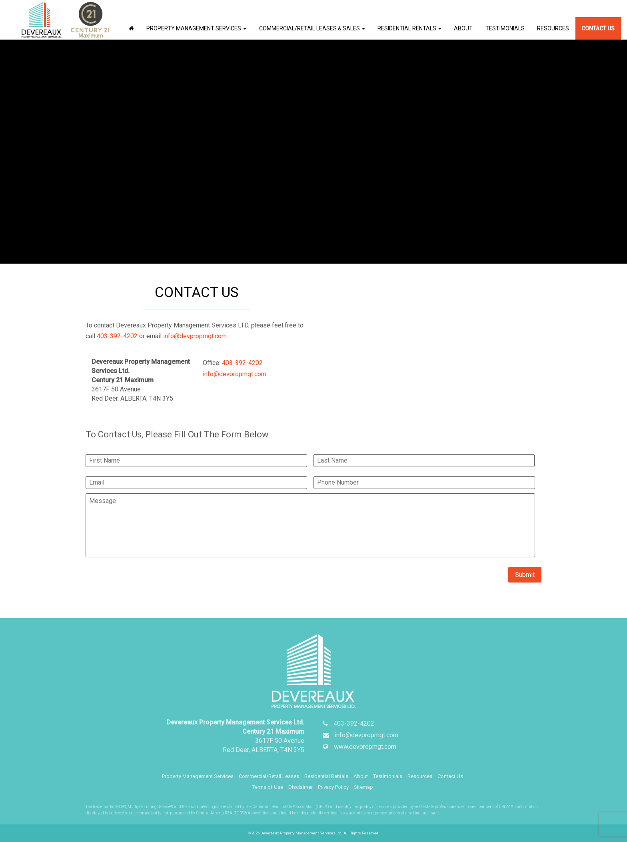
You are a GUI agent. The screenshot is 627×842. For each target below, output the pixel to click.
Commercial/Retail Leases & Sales (312, 28)
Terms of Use (267, 787)
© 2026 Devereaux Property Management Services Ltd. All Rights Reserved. (313, 832)
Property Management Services (196, 28)
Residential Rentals (409, 28)
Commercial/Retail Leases (269, 776)
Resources (553, 28)
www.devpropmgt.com (365, 746)
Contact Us (598, 28)
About (463, 28)
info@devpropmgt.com (195, 335)
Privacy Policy (333, 787)
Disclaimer (300, 787)
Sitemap (363, 787)
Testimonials (505, 28)
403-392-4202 (117, 335)
